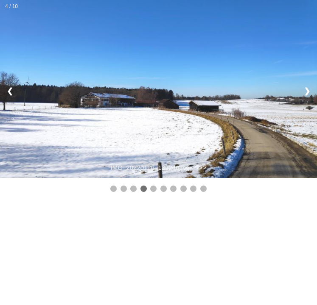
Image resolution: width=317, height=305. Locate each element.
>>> (200, 167)
